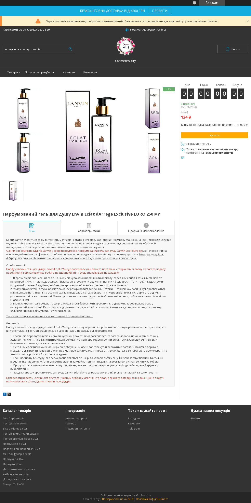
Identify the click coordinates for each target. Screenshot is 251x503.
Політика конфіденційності (152, 499)
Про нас (71, 423)
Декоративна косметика (19, 469)
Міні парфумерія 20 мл (17, 454)
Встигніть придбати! (39, 72)
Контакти (90, 72)
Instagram (134, 418)
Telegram (134, 428)
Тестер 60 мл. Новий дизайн (21, 433)
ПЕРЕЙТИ (160, 11)
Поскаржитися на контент (117, 499)
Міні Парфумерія (13, 418)
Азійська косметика (16, 474)
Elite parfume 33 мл (15, 428)
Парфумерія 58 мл (14, 444)
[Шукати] (70, 49)
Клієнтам (69, 72)
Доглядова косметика (17, 479)
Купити (214, 135)
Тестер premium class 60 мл (20, 438)
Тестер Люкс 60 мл (15, 423)
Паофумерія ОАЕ (13, 459)
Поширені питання (78, 428)
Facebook (134, 423)
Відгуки (195, 418)
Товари (12, 72)
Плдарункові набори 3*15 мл (21, 449)
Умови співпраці (76, 418)
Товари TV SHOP (13, 484)
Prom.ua (146, 495)
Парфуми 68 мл (12, 464)
